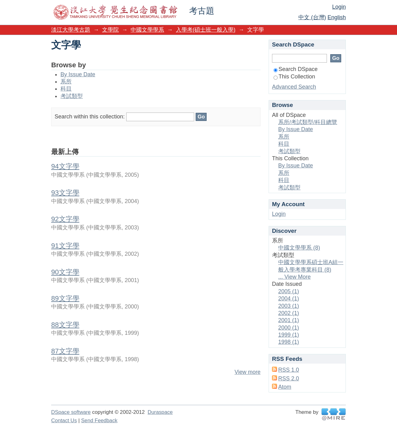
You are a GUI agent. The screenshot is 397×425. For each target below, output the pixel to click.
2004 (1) (288, 298)
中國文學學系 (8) (299, 248)
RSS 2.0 (288, 378)
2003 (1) (288, 306)
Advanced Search (294, 87)
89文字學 (65, 298)
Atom (284, 387)
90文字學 (65, 272)
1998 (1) (288, 342)
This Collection (294, 76)
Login (339, 7)
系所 (66, 81)
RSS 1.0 (288, 370)
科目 (66, 89)
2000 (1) (288, 328)
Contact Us (64, 420)
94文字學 (65, 166)
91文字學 (65, 246)
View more (247, 372)
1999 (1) (288, 335)
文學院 (110, 30)
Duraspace (160, 412)
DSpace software (71, 412)
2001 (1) (288, 320)
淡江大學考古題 (70, 30)
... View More (294, 277)
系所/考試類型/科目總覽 (307, 122)
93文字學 (65, 193)
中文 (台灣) (312, 17)
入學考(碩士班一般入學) (205, 30)
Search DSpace (296, 69)
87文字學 (65, 351)
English (337, 17)
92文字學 (65, 219)
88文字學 (65, 325)
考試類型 (71, 96)
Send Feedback (99, 420)
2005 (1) (288, 291)
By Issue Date (77, 74)
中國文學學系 (147, 30)
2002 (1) (288, 313)
